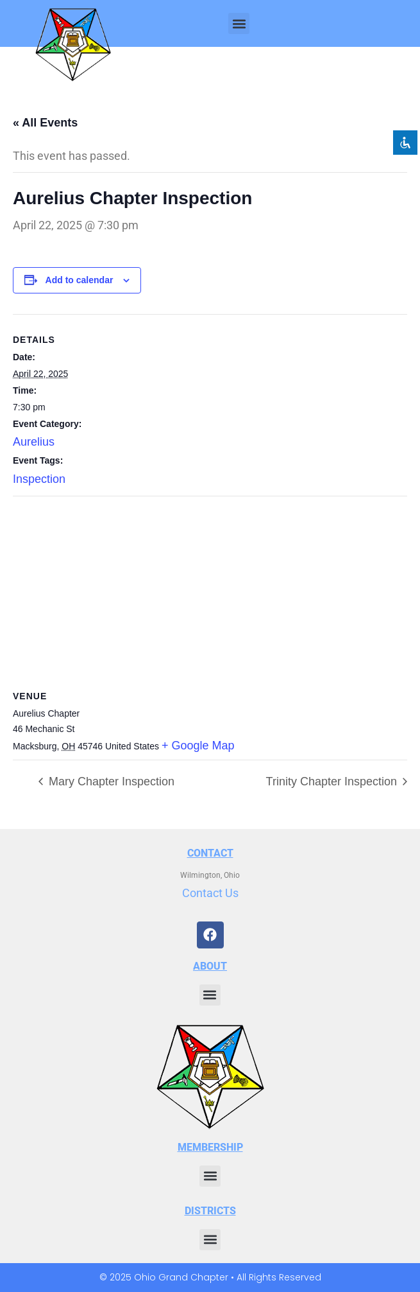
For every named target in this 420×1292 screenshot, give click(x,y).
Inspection (39, 479)
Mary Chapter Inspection (110, 781)
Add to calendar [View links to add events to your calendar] (79, 280)
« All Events (45, 122)
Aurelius (34, 441)
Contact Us (210, 893)
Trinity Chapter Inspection (333, 781)
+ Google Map (198, 745)
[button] (238, 23)
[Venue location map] (210, 589)
